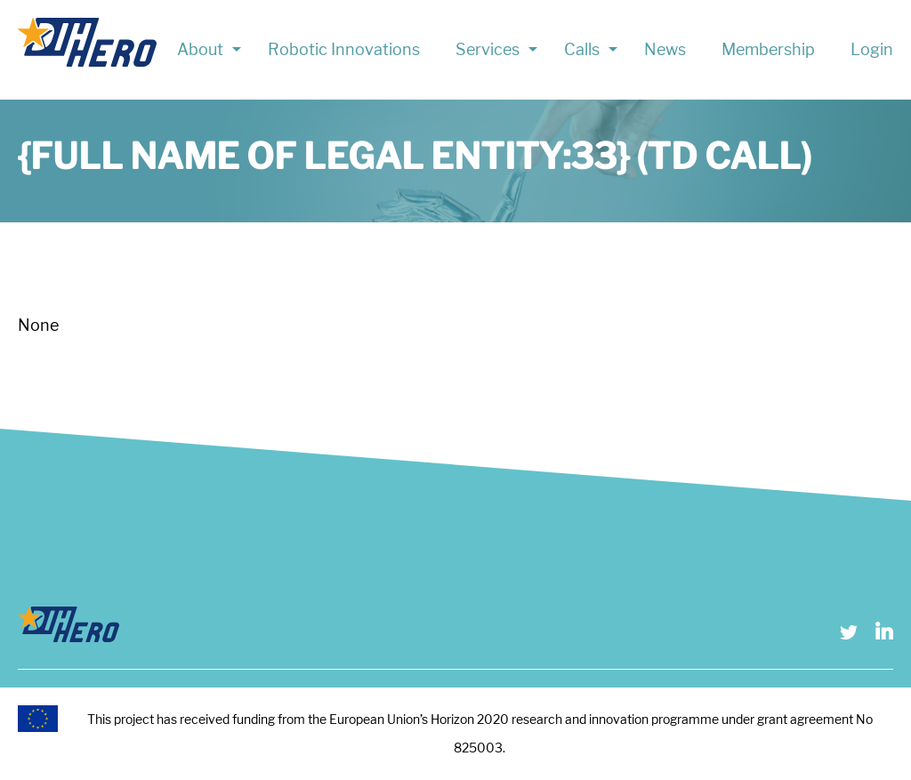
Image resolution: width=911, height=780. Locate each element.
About (200, 49)
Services (488, 49)
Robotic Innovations (344, 49)
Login (872, 49)
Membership (768, 49)
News (665, 49)
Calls (582, 49)
